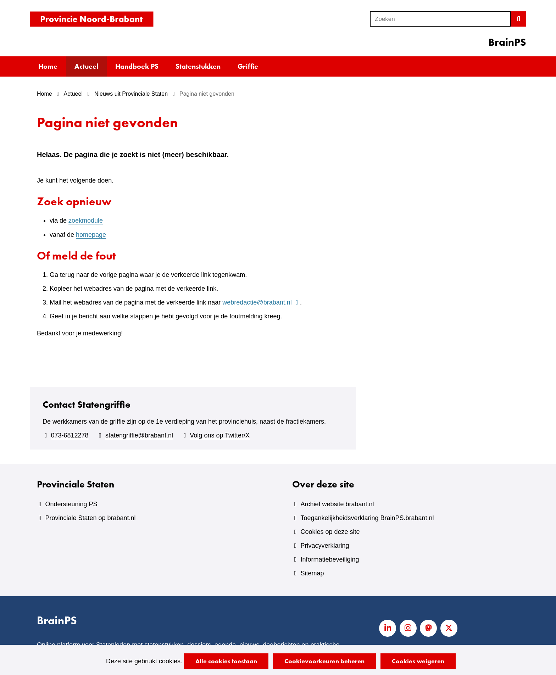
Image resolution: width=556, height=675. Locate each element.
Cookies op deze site (330, 531)
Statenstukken (198, 66)
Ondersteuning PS (71, 504)
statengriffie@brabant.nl (139, 435)
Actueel (86, 66)
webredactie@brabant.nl (261, 302)
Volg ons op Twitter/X (220, 435)
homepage (91, 234)
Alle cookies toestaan (226, 661)
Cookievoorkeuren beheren (324, 661)
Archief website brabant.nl (337, 504)
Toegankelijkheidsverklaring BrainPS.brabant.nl (367, 517)
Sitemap (312, 573)
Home (47, 66)
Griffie (248, 66)
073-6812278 (69, 435)
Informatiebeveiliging (329, 559)
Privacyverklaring (324, 545)
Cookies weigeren (418, 661)
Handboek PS (137, 66)
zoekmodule (85, 220)
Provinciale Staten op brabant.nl (90, 517)
